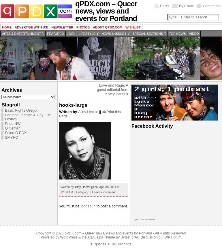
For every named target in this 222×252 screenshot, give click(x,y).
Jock (71, 33)
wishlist (133, 27)
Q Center (12, 128)
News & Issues (114, 33)
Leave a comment (104, 192)
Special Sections (148, 33)
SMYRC (11, 137)
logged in (87, 206)
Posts (164, 6)
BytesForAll (129, 237)
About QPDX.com (107, 27)
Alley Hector (88, 112)
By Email (186, 6)
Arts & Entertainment (21, 33)
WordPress (69, 237)
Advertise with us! (31, 27)
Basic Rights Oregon (21, 110)
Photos (83, 27)
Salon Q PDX (16, 133)
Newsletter (62, 27)
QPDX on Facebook (144, 219)
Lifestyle (87, 33)
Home (7, 27)
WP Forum (173, 237)
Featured (55, 33)
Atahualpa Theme (101, 237)
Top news (177, 33)
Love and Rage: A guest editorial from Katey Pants (112, 89)
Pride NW (12, 124)
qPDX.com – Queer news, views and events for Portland (108, 233)
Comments (212, 6)
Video (194, 33)
